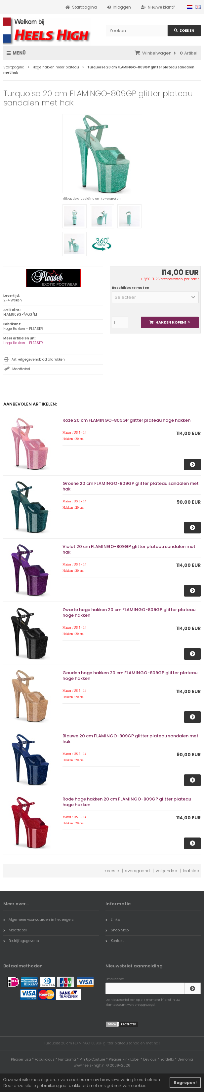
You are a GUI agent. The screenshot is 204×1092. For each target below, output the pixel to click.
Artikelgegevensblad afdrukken (38, 359)
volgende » (166, 871)
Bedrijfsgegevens (21, 940)
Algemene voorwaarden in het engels (38, 919)
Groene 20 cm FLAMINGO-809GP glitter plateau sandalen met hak (130, 486)
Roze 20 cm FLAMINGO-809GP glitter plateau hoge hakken (126, 420)
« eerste (111, 871)
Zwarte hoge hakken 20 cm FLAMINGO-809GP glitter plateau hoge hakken (128, 612)
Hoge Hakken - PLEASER (23, 342)
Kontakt (114, 940)
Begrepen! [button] (185, 1082)
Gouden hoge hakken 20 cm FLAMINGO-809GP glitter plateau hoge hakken (129, 676)
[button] (155, 297)
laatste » (191, 871)
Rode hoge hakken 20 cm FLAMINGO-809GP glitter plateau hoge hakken (126, 802)
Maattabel (21, 369)
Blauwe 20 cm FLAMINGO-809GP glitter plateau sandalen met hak (130, 739)
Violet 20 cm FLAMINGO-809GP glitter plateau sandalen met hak (128, 549)
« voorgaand (137, 871)
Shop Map (117, 930)
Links (112, 919)
